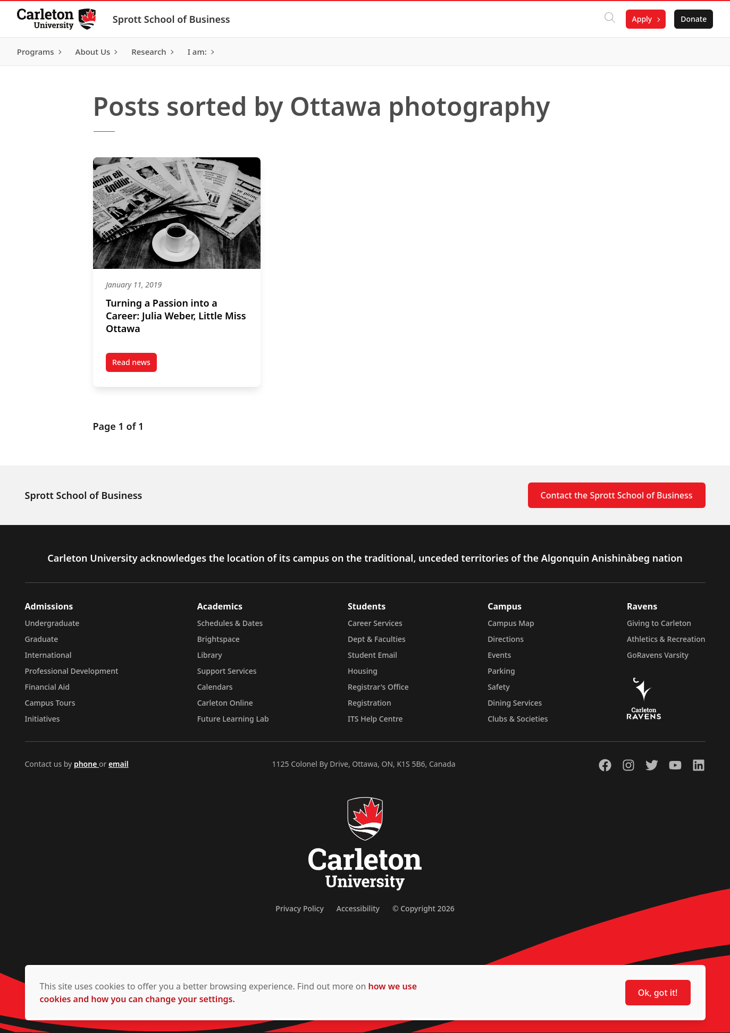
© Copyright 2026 (423, 908)
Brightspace (218, 639)
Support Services (227, 671)
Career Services (375, 623)
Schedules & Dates (230, 623)
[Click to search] (609, 19)
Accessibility (358, 908)
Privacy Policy (299, 908)
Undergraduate (52, 623)
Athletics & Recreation (666, 639)
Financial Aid (47, 687)
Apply (642, 19)
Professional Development (72, 671)
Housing (362, 671)
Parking (501, 671)
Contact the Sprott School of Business (617, 495)
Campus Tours (50, 703)
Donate (694, 19)
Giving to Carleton (659, 623)
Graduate (41, 639)
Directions (506, 639)
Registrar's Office (378, 687)
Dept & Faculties (377, 639)
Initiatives (42, 719)
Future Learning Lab (233, 719)
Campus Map (511, 623)
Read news (134, 364)
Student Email (372, 655)
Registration (369, 703)
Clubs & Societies (518, 719)
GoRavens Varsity (658, 655)
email (118, 764)
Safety (499, 687)
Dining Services (515, 703)
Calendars (215, 687)
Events (499, 655)
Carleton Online (225, 703)
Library (209, 655)
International (48, 655)
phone (86, 764)
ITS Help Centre (375, 719)
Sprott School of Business (171, 19)
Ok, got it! (658, 992)
